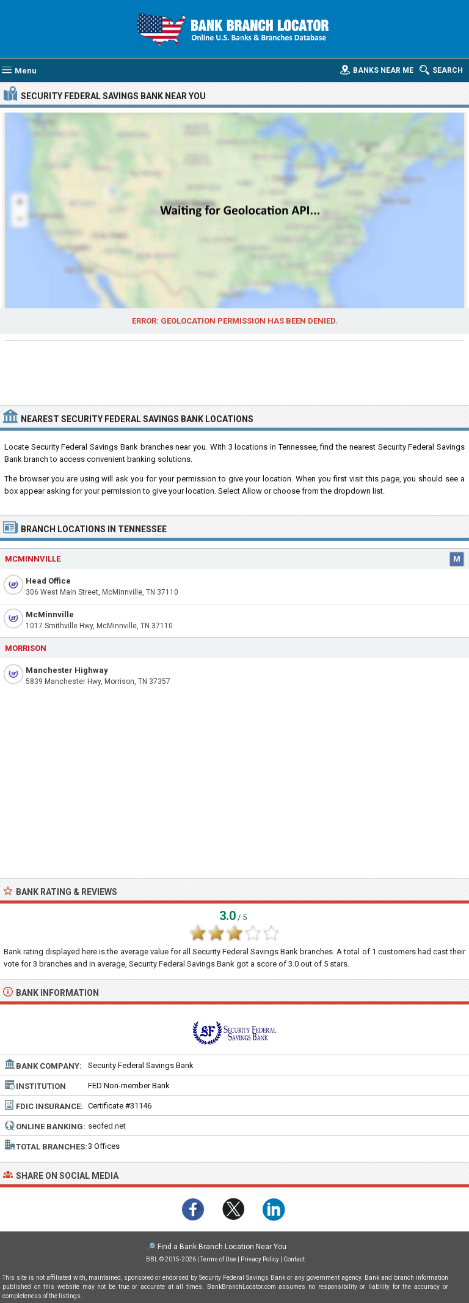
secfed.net (107, 1125)
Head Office (48, 580)
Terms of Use (218, 1259)
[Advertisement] (235, 371)
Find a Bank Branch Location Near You (222, 1246)
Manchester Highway (67, 670)
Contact (294, 1259)
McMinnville (50, 614)
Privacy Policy (260, 1259)
